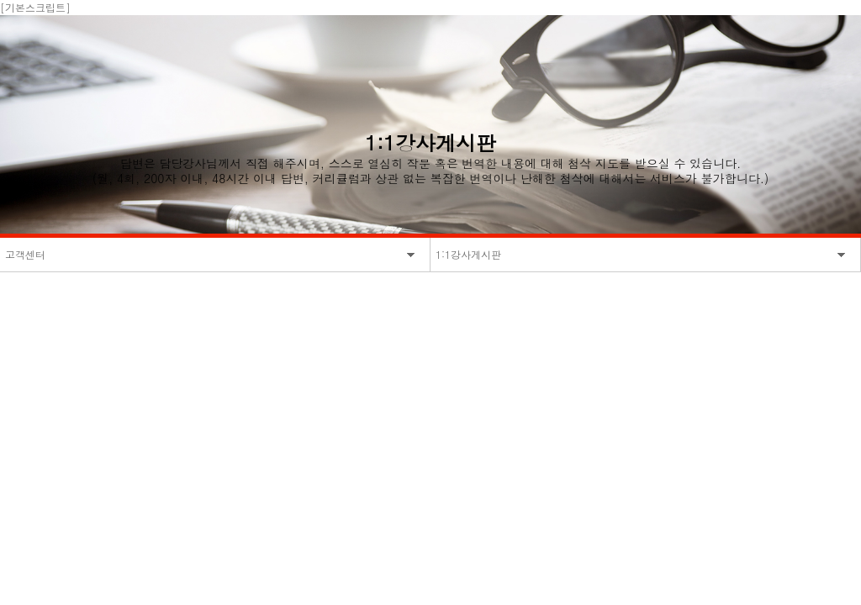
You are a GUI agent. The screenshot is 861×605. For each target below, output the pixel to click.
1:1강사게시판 (468, 254)
